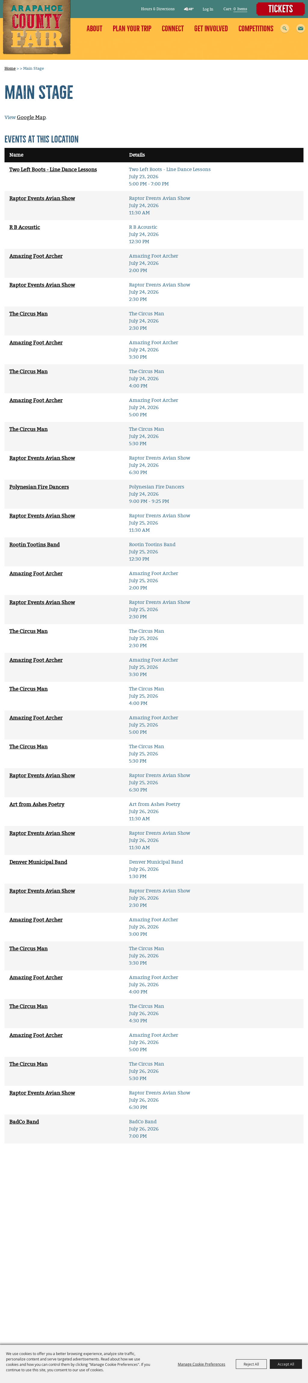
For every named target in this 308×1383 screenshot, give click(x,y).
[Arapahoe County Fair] (37, 27)
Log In (208, 9)
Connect (173, 28)
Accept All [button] (286, 1364)
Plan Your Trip (132, 28)
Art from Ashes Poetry (36, 804)
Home (10, 68)
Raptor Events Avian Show (42, 198)
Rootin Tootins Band (34, 545)
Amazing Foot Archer (36, 256)
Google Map (31, 117)
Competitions (256, 28)
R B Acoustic (24, 227)
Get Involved (211, 28)
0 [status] (234, 9)
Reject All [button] (251, 1364)
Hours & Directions (158, 9)
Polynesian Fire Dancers (39, 487)
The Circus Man (28, 314)
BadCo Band (24, 1122)
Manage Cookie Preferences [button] (201, 1364)
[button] (300, 28)
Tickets (280, 9)
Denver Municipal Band (38, 862)
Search (284, 28)
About (94, 28)
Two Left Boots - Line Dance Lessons (53, 170)
